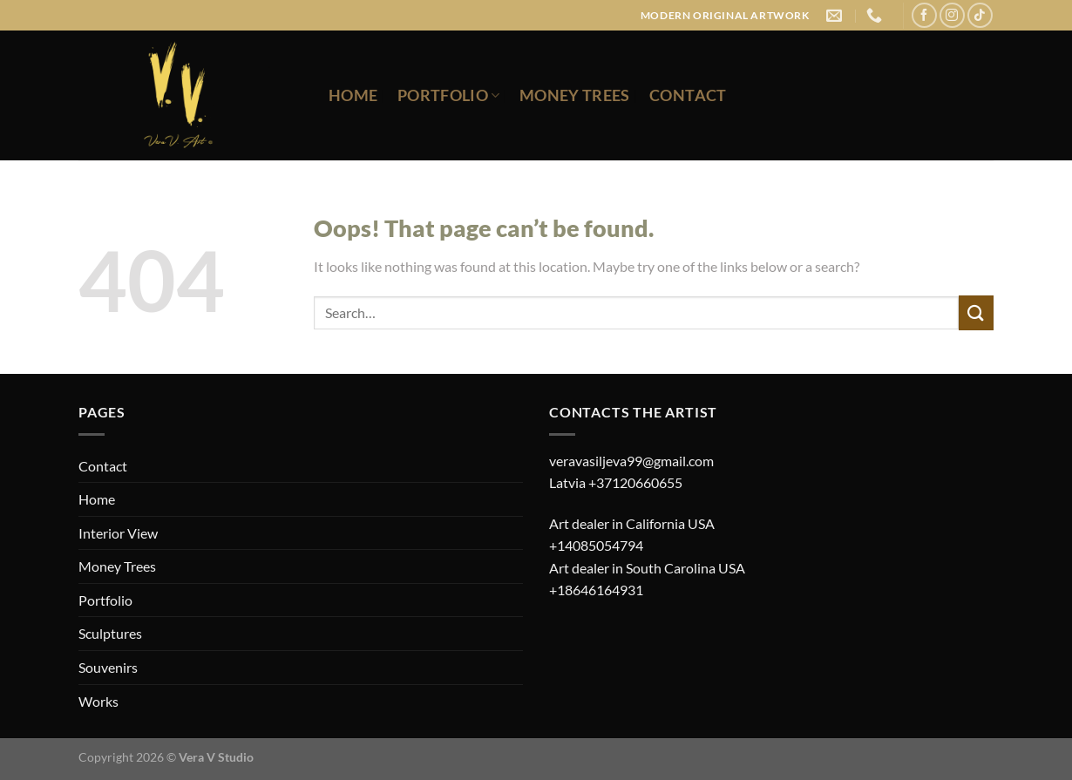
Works (98, 701)
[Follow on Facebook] (924, 15)
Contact (687, 95)
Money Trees (574, 95)
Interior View (118, 533)
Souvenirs (108, 667)
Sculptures (110, 633)
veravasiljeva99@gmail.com (631, 460)
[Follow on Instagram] (952, 15)
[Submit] (976, 312)
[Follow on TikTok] (980, 15)
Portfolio (448, 95)
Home (353, 95)
